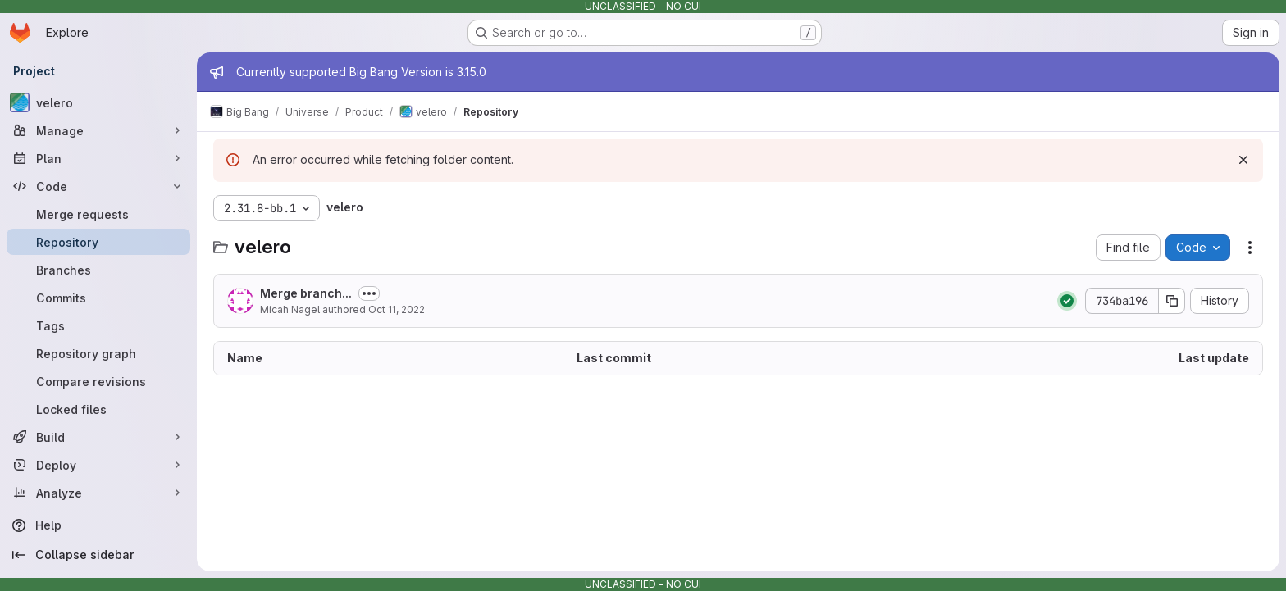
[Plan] (98, 158)
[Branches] (98, 270)
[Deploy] (98, 465)
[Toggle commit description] (369, 293)
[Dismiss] (1243, 160)
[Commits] (98, 297)
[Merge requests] (98, 214)
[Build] (98, 437)
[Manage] (98, 130)
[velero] (98, 102)
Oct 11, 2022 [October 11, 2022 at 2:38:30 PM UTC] (396, 309)
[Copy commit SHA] (1172, 301)
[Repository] (98, 242)
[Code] (98, 186)
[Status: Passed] (1067, 301)
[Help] (98, 525)
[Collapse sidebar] (98, 555)
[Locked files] (98, 409)
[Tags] (98, 325)
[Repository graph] (98, 353)
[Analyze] (98, 493)
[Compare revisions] (98, 381)
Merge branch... (306, 293)
